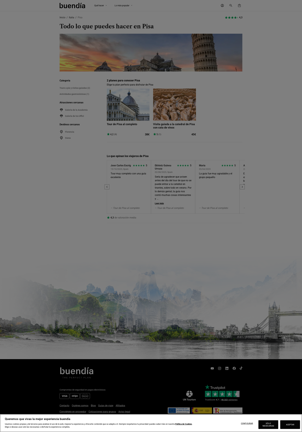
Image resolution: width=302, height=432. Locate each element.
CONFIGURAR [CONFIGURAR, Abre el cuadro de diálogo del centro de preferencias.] (247, 423)
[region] (151, 423)
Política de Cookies (183, 424)
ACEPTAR (290, 424)
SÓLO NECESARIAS (268, 424)
